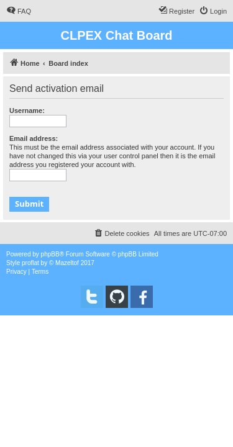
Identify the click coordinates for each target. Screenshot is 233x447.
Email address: (33, 138)
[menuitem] (18, 11)
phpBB (50, 254)
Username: (27, 110)
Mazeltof (67, 263)
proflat (30, 263)
